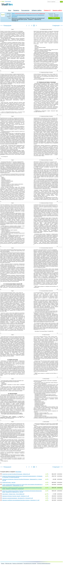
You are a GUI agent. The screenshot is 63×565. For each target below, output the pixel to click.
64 (45, 476)
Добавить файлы (37, 10)
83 (45, 479)
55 (45, 487)
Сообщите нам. (42, 13)
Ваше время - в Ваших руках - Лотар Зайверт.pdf (13, 494)
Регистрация (8, 1)
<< (1, 25)
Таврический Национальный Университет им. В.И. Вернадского (28, 15)
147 (45, 494)
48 (45, 496)
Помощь (2, 563)
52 (45, 490)
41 (45, 484)
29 (45, 500)
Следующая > (56, 25)
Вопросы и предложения (17, 563)
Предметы (16, 10)
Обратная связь (8, 563)
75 (45, 498)
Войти (3, 1)
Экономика (14, 16)
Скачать (54, 18)
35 (45, 482)
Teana (13, 13)
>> (62, 25)
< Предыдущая (7, 25)
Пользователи (25, 10)
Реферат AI (47, 10)
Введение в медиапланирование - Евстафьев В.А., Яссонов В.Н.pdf (17, 498)
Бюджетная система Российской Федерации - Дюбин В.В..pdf (16, 474)
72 (45, 474)
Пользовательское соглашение (29, 563)
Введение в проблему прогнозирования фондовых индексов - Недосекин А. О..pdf (20, 500)
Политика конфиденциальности (43, 563)
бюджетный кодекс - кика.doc (8, 482)
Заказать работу (57, 10)
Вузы (9, 10)
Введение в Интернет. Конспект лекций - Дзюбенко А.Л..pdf (15, 496)
